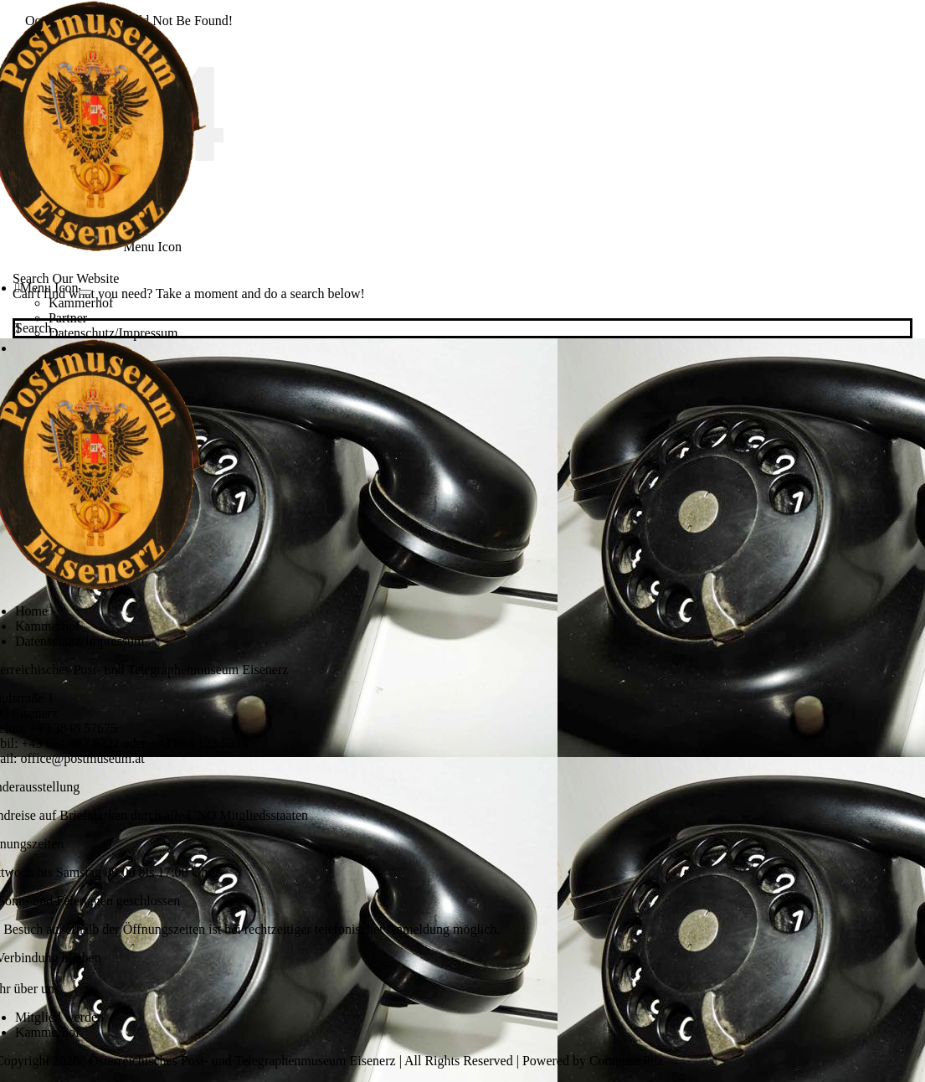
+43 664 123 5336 (199, 743)
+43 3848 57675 (73, 728)
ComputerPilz (626, 1061)
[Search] (16, 329)
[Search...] (462, 328)
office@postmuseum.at (83, 758)
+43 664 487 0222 (71, 743)
